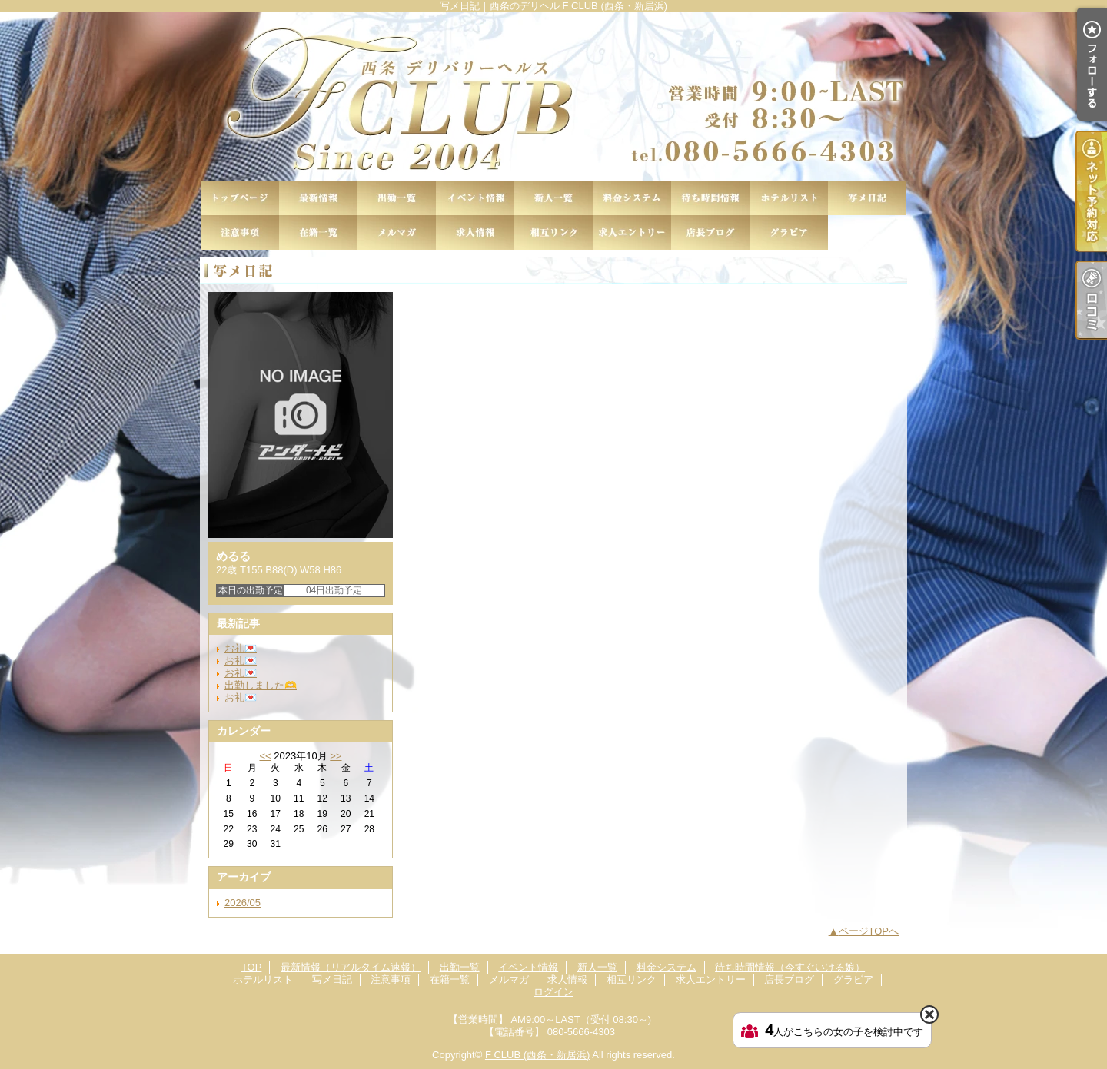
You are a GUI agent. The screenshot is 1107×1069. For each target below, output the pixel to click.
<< (265, 756)
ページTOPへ (869, 931)
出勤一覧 (396, 198)
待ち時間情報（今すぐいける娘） (710, 198)
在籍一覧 (318, 232)
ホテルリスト (789, 198)
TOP (240, 198)
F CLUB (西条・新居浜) (537, 1055)
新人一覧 (553, 198)
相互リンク (553, 232)
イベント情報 (475, 198)
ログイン (553, 992)
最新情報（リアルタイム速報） (318, 198)
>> (335, 756)
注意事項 (240, 232)
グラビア (789, 232)
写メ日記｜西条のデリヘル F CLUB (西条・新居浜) (553, 96)
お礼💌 (240, 648)
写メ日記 (867, 198)
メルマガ (396, 232)
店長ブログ (710, 232)
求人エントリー (632, 232)
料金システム (632, 198)
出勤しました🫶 (260, 685)
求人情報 (475, 232)
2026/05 (242, 902)
